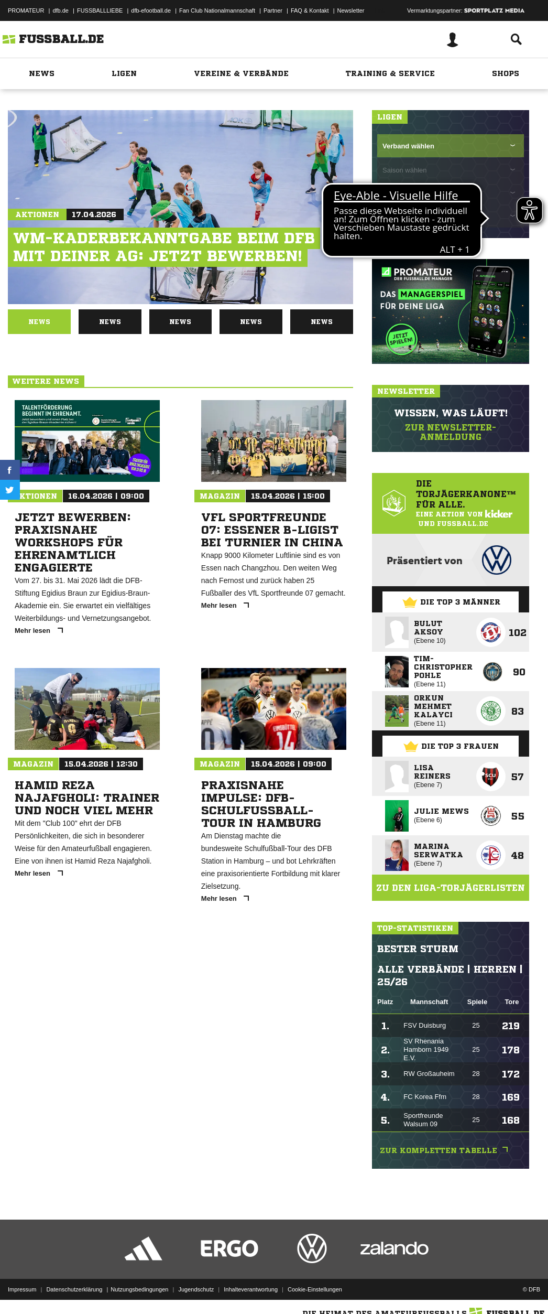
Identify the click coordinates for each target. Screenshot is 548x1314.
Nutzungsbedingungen (139, 1289)
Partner (273, 10)
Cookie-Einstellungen (315, 1289)
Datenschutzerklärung (74, 1289)
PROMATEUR (26, 10)
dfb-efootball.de (151, 10)
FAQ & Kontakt (310, 10)
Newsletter (351, 10)
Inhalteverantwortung (251, 1289)
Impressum (22, 1289)
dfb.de (60, 10)
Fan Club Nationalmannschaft (217, 10)
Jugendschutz (196, 1289)
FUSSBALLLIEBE (100, 10)
